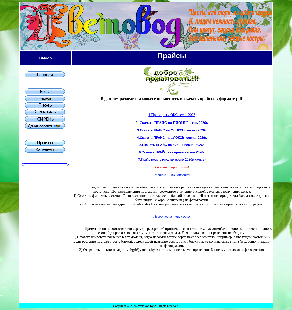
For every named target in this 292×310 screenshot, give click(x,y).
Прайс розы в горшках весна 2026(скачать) (173, 159)
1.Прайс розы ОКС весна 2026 (171, 115)
